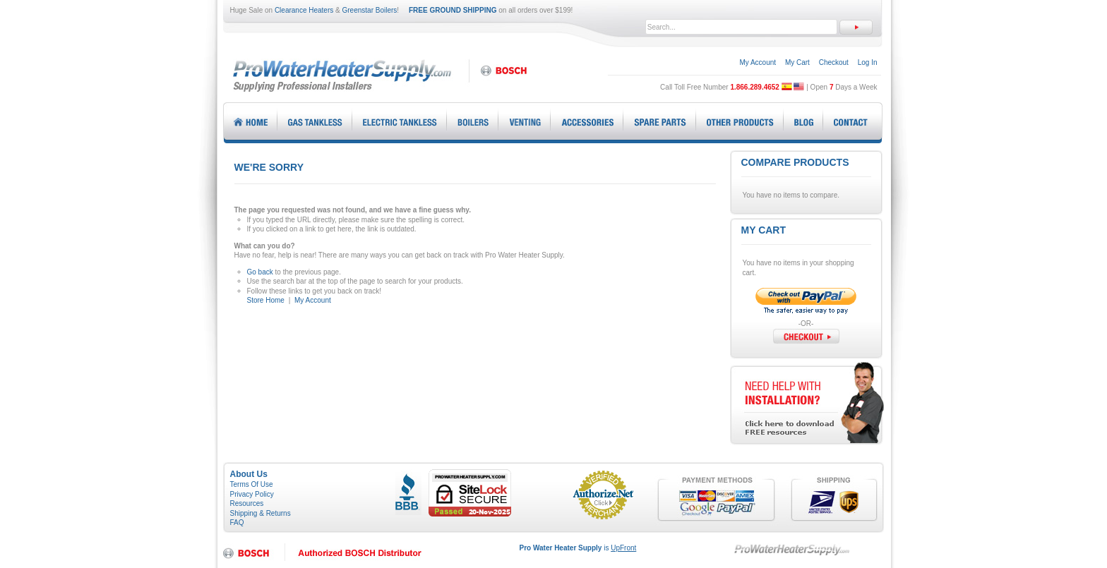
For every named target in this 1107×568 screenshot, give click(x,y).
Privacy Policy (252, 494)
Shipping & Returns (260, 513)
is (578, 548)
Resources (247, 503)
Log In (868, 62)
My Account (757, 62)
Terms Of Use (251, 484)
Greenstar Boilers (369, 10)
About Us (249, 474)
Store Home (266, 300)
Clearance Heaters (304, 10)
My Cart (797, 62)
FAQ (237, 522)
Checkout (834, 62)
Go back (260, 272)
